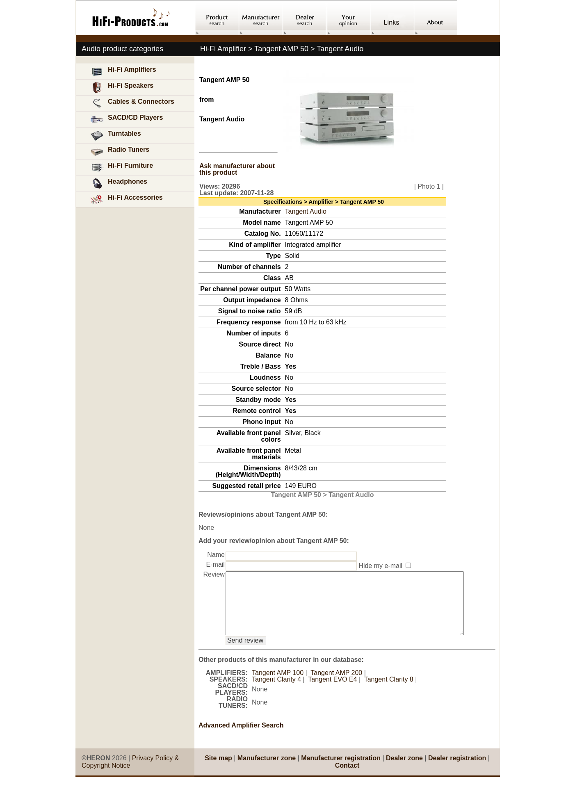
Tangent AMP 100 (277, 685)
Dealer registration (457, 770)
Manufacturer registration (341, 770)
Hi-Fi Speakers (121, 87)
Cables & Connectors (132, 103)
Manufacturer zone (266, 770)
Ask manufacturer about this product (237, 169)
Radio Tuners (119, 151)
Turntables (115, 135)
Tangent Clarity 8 (388, 691)
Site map (218, 770)
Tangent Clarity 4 (276, 691)
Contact (347, 777)
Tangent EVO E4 (332, 691)
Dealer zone (404, 770)
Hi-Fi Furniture (121, 167)
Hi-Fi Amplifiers (123, 72)
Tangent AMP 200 (336, 685)
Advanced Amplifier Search (241, 737)
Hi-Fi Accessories (126, 199)
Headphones (118, 183)
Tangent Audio (305, 211)
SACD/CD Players (126, 119)
